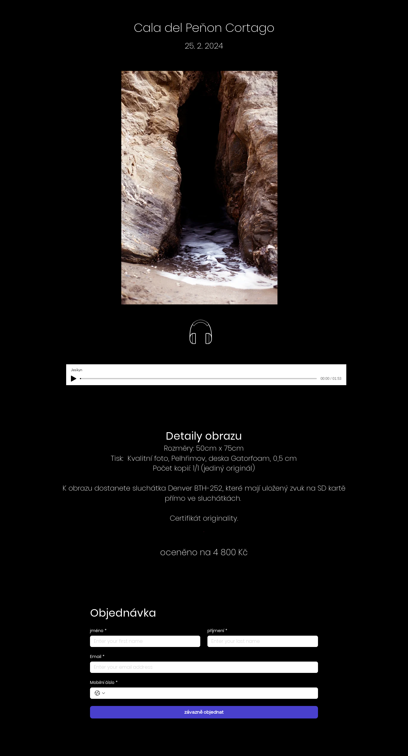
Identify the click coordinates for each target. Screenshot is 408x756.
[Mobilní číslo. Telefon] (210, 693)
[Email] (202, 667)
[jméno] (143, 641)
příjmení (217, 630)
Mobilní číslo (104, 682)
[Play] (73, 379)
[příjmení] (261, 641)
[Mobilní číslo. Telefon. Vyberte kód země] (100, 693)
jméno (98, 630)
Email (97, 656)
